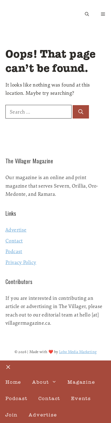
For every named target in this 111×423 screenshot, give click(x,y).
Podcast (13, 251)
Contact (14, 240)
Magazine (81, 382)
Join (11, 415)
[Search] (81, 112)
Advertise (15, 229)
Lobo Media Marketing (78, 351)
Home (13, 382)
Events (81, 398)
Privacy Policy (20, 262)
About (47, 382)
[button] (87, 14)
